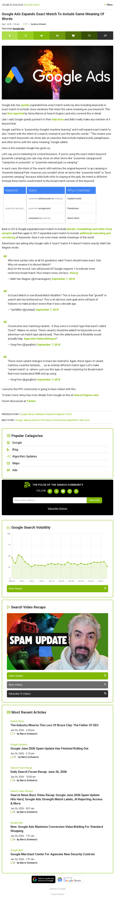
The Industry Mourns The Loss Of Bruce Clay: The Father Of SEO (54, 725)
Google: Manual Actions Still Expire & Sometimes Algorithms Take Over (52, 420)
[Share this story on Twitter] (26, 35)
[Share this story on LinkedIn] (57, 35)
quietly (25, 105)
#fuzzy (73, 272)
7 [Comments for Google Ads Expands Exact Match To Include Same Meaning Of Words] (25, 24)
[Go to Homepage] (21, 5)
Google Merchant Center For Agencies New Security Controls (52, 854)
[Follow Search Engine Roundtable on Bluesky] (63, 491)
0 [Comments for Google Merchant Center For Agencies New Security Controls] (12, 862)
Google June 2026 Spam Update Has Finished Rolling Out (49, 748)
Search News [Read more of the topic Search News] (17, 721)
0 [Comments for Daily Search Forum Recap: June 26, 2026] (12, 780)
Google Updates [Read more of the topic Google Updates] (18, 744)
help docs (58, 119)
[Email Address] (50, 500)
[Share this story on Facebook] (10, 35)
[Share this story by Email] (89, 35)
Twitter (31, 401)
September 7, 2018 (63, 278)
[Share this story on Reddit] (42, 35)
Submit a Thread (57, 889)
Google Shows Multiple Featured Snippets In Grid (46, 414)
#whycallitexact (46, 338)
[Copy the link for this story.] (105, 35)
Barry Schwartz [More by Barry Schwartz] (28, 733)
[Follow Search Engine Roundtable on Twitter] (56, 491)
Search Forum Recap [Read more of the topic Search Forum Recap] (21, 767)
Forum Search (57, 894)
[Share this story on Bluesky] (73, 35)
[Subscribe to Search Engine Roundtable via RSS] (76, 491)
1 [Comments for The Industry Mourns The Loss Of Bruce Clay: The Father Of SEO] (12, 733)
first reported (15, 113)
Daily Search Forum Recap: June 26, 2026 (38, 772)
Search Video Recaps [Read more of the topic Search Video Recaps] (21, 791)
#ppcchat (30, 338)
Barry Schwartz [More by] (39, 24)
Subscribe (94, 500)
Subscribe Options (57, 508)
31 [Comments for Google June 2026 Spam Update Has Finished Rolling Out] (13, 757)
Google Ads (18, 28)
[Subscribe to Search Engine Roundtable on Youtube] (69, 491)
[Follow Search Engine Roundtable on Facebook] (49, 491)
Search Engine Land (86, 395)
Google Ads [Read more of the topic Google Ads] (16, 822)
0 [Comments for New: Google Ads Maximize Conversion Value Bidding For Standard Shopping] (12, 839)
